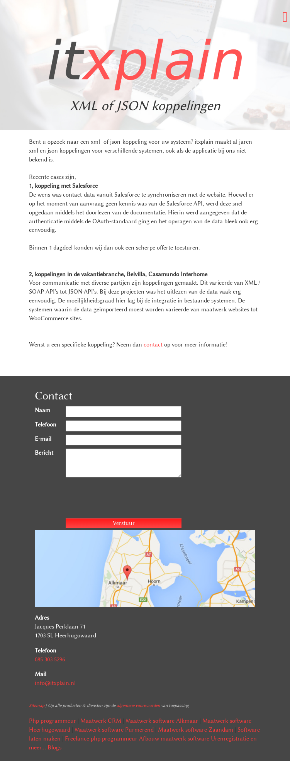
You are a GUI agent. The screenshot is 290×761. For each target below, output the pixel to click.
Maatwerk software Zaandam (195, 729)
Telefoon (45, 424)
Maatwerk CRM (100, 720)
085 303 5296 (50, 659)
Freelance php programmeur (101, 738)
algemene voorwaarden (138, 705)
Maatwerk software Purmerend (114, 729)
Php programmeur (52, 720)
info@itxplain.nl (55, 682)
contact (153, 344)
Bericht (44, 452)
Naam (42, 410)
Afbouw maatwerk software (174, 738)
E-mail (43, 438)
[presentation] (124, 499)
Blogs (54, 747)
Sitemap (36, 705)
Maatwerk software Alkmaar (161, 720)
